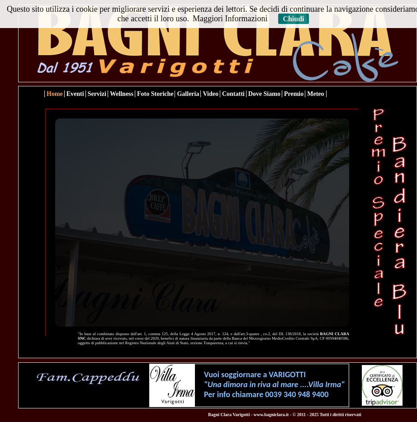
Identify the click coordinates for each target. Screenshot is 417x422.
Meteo (315, 93)
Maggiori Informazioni (230, 18)
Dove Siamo (264, 93)
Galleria (188, 93)
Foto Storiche (155, 93)
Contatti (233, 93)
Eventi (75, 93)
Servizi (97, 93)
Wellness (121, 93)
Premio (293, 93)
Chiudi (293, 19)
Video (210, 93)
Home (55, 93)
